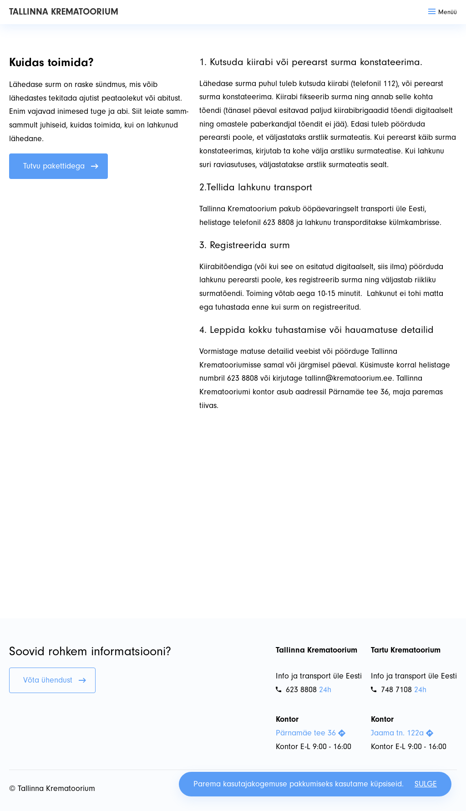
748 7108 (391, 689)
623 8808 (296, 689)
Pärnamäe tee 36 (310, 733)
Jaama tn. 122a (402, 733)
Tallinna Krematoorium (63, 11)
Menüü (442, 12)
